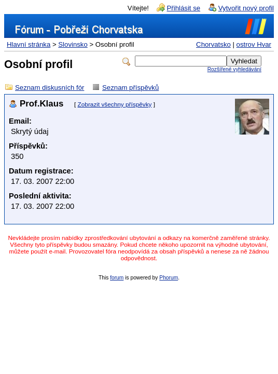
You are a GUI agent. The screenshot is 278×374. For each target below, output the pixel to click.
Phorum (168, 277)
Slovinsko (72, 44)
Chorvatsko (213, 44)
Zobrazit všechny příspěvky (115, 104)
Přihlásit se (184, 8)
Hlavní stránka (28, 44)
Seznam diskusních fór (49, 87)
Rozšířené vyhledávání (234, 69)
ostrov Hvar (254, 44)
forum (116, 277)
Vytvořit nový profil (246, 8)
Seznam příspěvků (130, 87)
